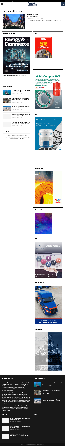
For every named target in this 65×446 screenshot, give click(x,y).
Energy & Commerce (31, 18)
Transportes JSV (39, 283)
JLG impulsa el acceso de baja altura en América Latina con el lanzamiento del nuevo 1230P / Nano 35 (20, 100)
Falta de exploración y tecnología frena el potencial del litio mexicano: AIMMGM (21, 107)
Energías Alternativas (30, 14)
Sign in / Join (14, 1)
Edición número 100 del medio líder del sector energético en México (14, 76)
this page (22, 138)
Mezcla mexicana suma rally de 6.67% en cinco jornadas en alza (21, 91)
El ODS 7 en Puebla (32, 16)
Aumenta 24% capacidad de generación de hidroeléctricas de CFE (21, 115)
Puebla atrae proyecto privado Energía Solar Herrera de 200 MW (20, 426)
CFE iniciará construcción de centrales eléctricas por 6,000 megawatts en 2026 (19, 434)
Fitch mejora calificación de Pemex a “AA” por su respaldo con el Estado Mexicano (21, 123)
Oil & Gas (36, 14)
